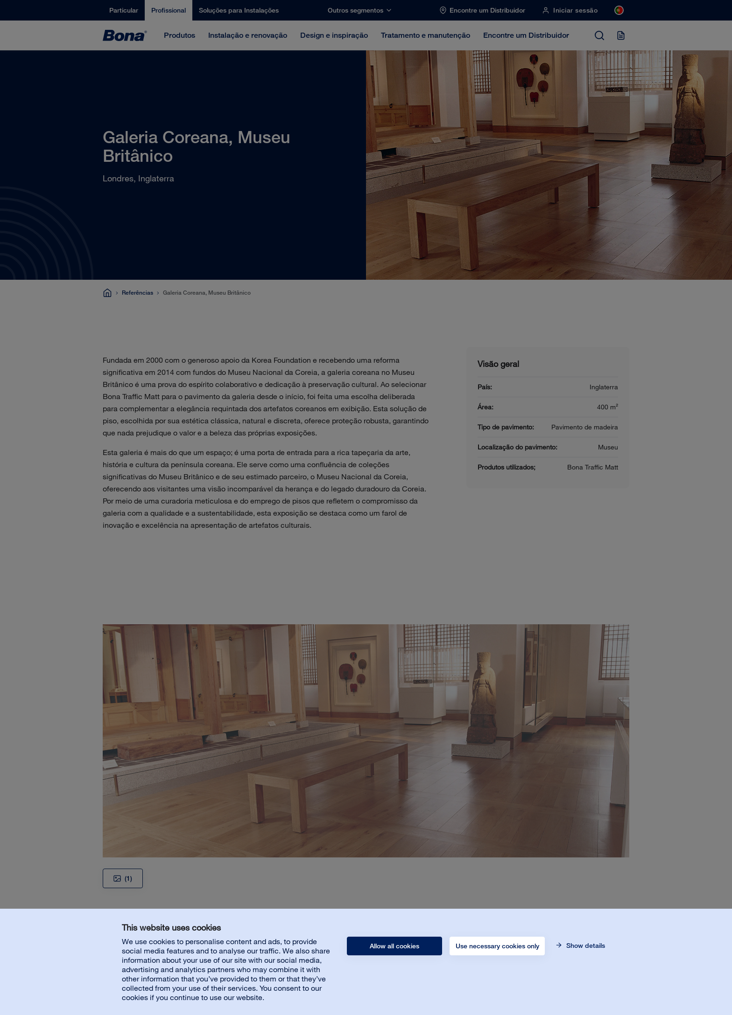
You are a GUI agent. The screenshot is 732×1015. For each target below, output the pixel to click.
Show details (584, 945)
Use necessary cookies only (497, 946)
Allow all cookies (394, 946)
